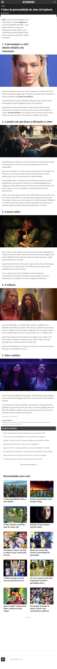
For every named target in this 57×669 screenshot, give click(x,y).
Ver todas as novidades (28, 465)
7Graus (21, 659)
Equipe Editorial (7, 420)
